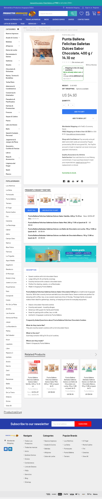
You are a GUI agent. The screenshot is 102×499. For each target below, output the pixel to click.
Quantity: (66, 102)
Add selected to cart (50, 212)
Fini (7, 218)
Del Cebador (10, 337)
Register (96, 8)
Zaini (7, 372)
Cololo (8, 302)
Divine (8, 403)
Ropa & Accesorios (13, 159)
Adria (8, 236)
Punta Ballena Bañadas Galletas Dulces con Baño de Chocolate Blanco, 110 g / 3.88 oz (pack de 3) (89, 384)
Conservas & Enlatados (10, 95)
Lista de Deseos (10, 25)
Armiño (8, 310)
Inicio (46, 21)
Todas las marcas (33, 21)
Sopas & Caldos (12, 118)
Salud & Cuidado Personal (13, 136)
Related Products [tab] (35, 356)
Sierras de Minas (11, 319)
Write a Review (91, 66)
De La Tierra (10, 394)
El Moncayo (10, 275)
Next (96, 356)
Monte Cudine (11, 214)
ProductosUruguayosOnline (20, 413)
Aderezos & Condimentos (13, 89)
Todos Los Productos (13, 21)
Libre (8, 350)
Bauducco (9, 271)
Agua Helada (10, 262)
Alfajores (13, 47)
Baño (13, 130)
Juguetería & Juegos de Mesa (12, 142)
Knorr (8, 341)
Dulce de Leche (11, 52)
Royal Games (10, 288)
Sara (7, 293)
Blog (43, 25)
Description (31, 271)
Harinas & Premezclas (10, 108)
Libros (8, 154)
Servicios (33, 25)
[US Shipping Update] (72, 74)
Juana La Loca (11, 284)
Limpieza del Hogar (10, 166)
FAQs (22, 25)
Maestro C (9, 354)
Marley (8, 332)
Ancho (8, 363)
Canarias (9, 222)
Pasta (8, 122)
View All (8, 407)
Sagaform (9, 266)
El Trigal (8, 209)
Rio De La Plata (11, 306)
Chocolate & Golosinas (10, 72)
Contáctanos (83, 21)
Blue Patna (10, 249)
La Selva (9, 192)
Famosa (9, 253)
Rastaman (9, 381)
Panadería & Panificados (10, 102)
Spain (8, 171)
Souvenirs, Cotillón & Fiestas (12, 149)
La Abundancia (11, 328)
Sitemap (28, 484)
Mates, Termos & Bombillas (12, 78)
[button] (12, 437)
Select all (31, 212)
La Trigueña (10, 258)
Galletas (13, 62)
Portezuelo (10, 196)
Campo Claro (10, 240)
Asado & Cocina (13, 39)
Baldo (8, 385)
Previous (91, 356)
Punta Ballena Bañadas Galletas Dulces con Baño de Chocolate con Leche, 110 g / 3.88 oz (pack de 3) (70, 384)
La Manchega (10, 227)
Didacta (8, 398)
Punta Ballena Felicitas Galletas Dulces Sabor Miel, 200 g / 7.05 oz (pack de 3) (51, 383)
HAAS (8, 376)
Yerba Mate (10, 84)
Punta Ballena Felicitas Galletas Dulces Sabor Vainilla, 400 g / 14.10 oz (33, 383)
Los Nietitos (10, 187)
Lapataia (9, 346)
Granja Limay (10, 280)
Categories (10, 31)
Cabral (8, 231)
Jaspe (8, 324)
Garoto (8, 368)
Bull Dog (9, 390)
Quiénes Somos (59, 21)
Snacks (13, 66)
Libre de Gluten (11, 126)
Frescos (13, 114)
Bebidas (13, 43)
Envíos (71, 21)
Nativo (8, 244)
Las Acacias (10, 315)
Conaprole (9, 297)
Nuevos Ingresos (12, 35)
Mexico (8, 176)
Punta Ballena (11, 200)
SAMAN (8, 359)
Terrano (8, 205)
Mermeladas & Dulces (11, 57)
